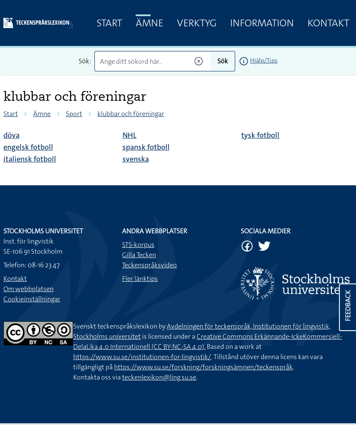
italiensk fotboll (29, 159)
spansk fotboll (146, 147)
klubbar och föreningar (130, 113)
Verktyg (196, 23)
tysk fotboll (260, 135)
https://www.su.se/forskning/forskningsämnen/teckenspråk (203, 367)
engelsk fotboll (28, 147)
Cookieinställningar (31, 299)
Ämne (149, 23)
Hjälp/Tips (263, 60)
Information (262, 23)
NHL (129, 135)
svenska (135, 159)
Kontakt (328, 23)
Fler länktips (140, 278)
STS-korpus (138, 244)
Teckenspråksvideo (149, 265)
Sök (222, 61)
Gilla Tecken (139, 254)
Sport (74, 113)
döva (11, 135)
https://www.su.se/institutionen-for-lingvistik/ (142, 356)
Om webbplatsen (28, 288)
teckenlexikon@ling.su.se (159, 377)
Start (109, 23)
